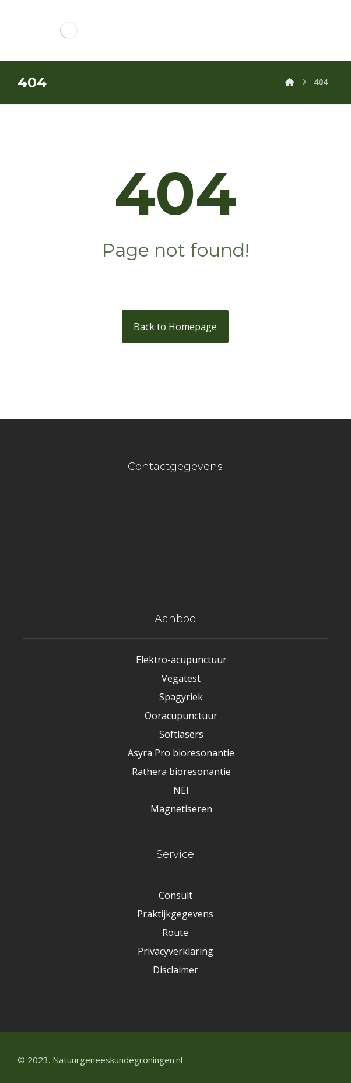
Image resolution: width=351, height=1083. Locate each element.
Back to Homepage (175, 326)
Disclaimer (175, 969)
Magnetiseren (181, 808)
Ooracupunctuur (181, 715)
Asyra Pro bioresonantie (181, 752)
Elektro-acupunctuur (181, 659)
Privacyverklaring (175, 951)
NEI (181, 790)
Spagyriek (181, 697)
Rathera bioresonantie (181, 771)
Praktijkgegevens (175, 913)
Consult (175, 895)
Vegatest (181, 678)
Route (175, 932)
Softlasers (181, 734)
